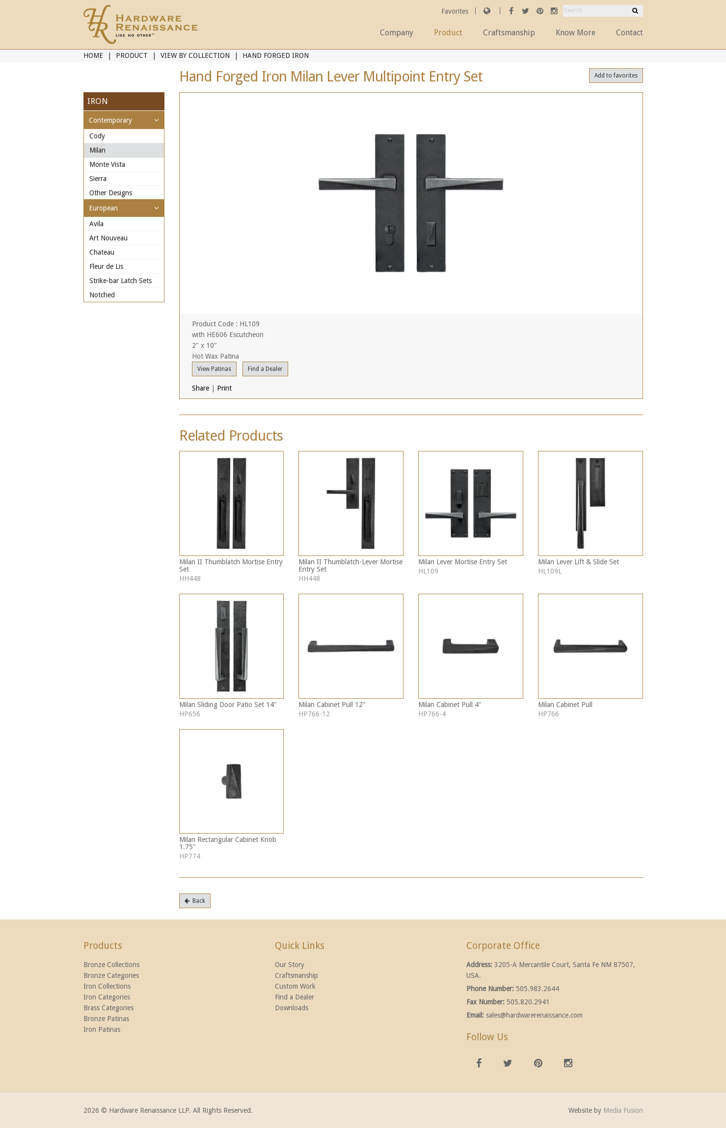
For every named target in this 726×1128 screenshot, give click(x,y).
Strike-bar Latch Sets (120, 281)
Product (448, 32)
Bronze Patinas (106, 1019)
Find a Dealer (265, 369)
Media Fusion (623, 1110)
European (103, 208)
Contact (629, 32)
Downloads (291, 1008)
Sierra (98, 179)
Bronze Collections (111, 965)
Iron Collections (107, 986)
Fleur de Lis (106, 266)
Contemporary (110, 120)
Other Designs (110, 193)
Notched (102, 295)
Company (396, 32)
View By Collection (195, 55)
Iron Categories (106, 997)
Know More (575, 32)
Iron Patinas (101, 1029)
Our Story (289, 965)
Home (93, 55)
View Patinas (214, 369)
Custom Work (295, 986)
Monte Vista (107, 164)
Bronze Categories (111, 975)
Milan (97, 150)
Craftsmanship (509, 32)
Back (195, 900)
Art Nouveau (108, 238)
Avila (96, 224)
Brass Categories (108, 1008)
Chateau (101, 252)
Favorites (455, 11)
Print (224, 388)
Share (200, 388)
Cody (97, 136)
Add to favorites (616, 75)
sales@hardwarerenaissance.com (534, 1015)
